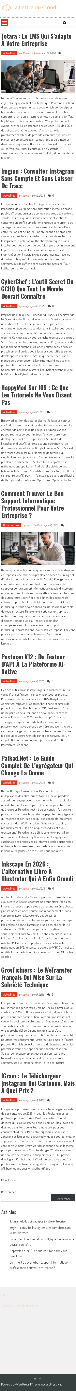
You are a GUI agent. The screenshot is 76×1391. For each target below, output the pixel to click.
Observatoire (11, 525)
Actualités (9, 53)
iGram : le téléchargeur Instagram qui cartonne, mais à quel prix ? (38, 1083)
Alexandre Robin (31, 53)
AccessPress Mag (51, 1384)
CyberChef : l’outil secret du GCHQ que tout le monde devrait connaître (37, 289)
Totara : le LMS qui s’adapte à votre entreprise (36, 39)
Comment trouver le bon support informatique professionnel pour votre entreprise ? (32, 504)
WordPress (23, 1384)
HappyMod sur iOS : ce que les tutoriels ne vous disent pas (36, 395)
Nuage (25, 195)
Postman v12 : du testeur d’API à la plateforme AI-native (33, 664)
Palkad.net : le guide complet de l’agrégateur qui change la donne (37, 765)
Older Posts (8, 1180)
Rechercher (8, 1192)
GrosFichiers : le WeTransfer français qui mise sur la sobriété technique (36, 977)
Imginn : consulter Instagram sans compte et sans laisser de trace (38, 178)
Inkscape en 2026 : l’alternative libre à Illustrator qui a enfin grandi (37, 871)
